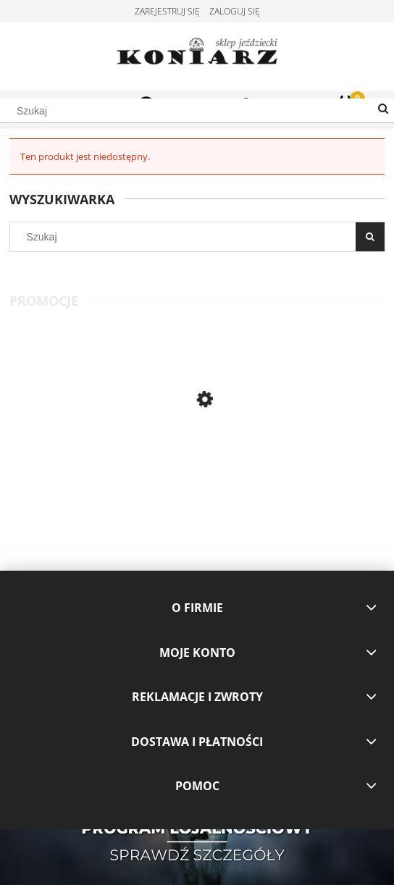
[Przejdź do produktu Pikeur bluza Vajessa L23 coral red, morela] (290, 456)
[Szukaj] (383, 109)
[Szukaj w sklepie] (197, 111)
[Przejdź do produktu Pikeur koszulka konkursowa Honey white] (103, 456)
